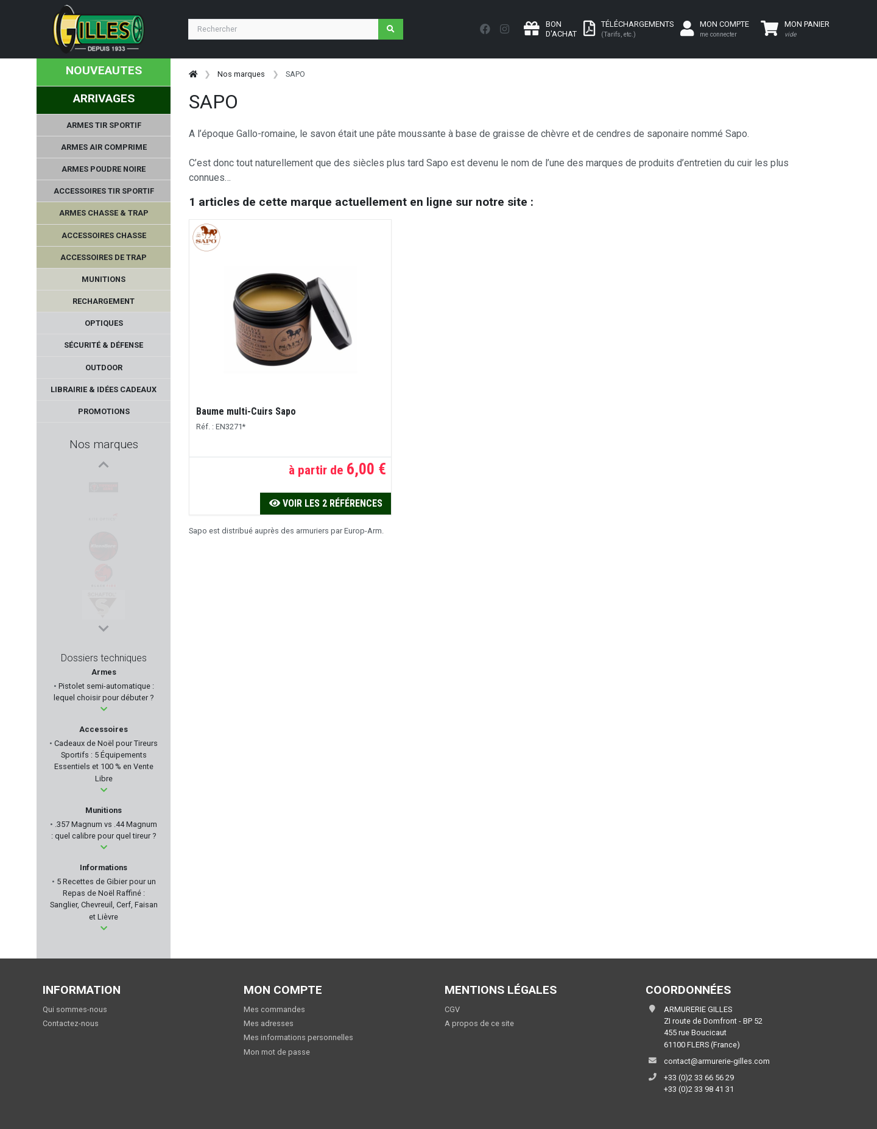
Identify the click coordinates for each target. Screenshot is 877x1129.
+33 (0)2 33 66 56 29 (699, 1077)
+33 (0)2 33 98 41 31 (699, 1089)
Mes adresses (269, 1023)
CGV (452, 1009)
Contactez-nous (71, 1023)
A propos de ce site (479, 1023)
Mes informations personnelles (298, 1037)
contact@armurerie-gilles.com (717, 1061)
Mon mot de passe (277, 1052)
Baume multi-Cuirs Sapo (246, 411)
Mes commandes (274, 1009)
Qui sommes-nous (75, 1009)
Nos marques (103, 444)
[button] (103, 709)
